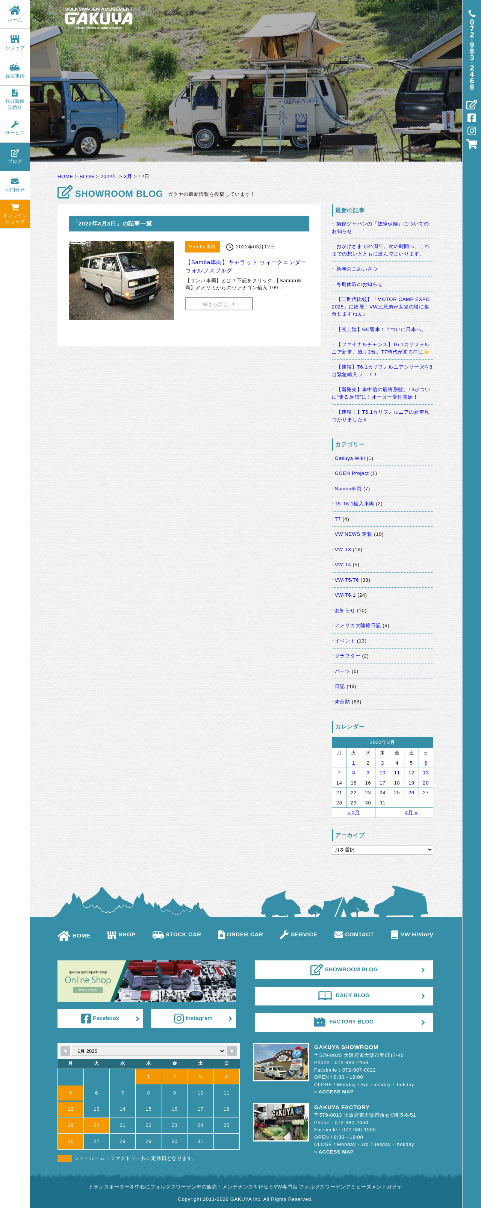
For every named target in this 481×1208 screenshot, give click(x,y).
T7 (338, 519)
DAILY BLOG (344, 995)
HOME (74, 935)
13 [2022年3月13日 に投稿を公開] (426, 773)
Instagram (193, 1018)
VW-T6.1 (345, 595)
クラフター (348, 656)
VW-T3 (343, 549)
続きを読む (219, 304)
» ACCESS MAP (334, 1092)
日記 (340, 686)
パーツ (342, 671)
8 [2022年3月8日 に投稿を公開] (353, 773)
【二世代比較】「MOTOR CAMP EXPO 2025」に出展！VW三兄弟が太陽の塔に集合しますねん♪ (381, 306)
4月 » (411, 812)
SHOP (121, 934)
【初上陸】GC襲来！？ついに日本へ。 (381, 329)
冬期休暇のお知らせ (359, 284)
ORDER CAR (240, 934)
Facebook (100, 1018)
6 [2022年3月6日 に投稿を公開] (425, 763)
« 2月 (353, 812)
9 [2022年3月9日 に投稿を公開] (368, 773)
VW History (412, 934)
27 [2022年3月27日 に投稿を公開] (426, 792)
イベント (345, 641)
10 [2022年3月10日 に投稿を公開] (383, 773)
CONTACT (354, 934)
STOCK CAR (177, 934)
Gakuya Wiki (350, 458)
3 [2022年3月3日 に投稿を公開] (382, 763)
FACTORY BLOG (344, 1021)
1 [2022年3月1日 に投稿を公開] (353, 763)
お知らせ (345, 610)
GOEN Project (352, 473)
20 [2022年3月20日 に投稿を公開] (426, 783)
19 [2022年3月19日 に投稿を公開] (411, 783)
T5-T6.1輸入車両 (354, 503)
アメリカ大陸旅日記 (358, 625)
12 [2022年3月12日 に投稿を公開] (411, 773)
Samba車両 (348, 488)
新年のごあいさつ (357, 269)
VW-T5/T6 (347, 580)
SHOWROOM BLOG (344, 969)
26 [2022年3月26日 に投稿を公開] (411, 792)
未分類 (342, 702)
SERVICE (298, 934)
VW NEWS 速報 (353, 534)
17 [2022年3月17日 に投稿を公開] (383, 783)
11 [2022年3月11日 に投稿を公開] (397, 773)
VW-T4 (343, 564)
